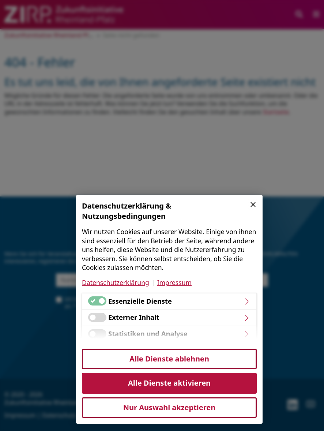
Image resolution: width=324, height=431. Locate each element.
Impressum (174, 282)
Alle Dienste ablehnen (169, 359)
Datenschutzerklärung (115, 282)
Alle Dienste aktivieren (169, 383)
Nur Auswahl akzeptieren (169, 407)
